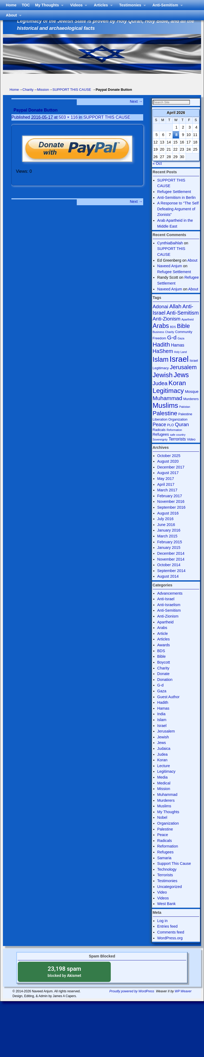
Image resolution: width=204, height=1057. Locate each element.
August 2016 (168, 522)
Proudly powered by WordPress (131, 1000)
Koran (162, 769)
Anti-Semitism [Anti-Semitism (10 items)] (183, 321)
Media (162, 786)
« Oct (157, 172)
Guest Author (168, 706)
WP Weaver (183, 1000)
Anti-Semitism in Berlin (176, 206)
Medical (164, 792)
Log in (162, 929)
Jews (161, 751)
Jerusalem (166, 740)
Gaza (161, 700)
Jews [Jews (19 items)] (181, 383)
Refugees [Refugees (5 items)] (161, 443)
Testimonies (134, 80)
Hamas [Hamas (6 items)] (177, 354)
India (161, 723)
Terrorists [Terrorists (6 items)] (177, 448)
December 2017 (170, 476)
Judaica (164, 757)
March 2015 (167, 545)
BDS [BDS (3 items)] (173, 335)
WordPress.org (170, 947)
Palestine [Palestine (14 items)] (165, 422)
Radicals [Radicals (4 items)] (159, 439)
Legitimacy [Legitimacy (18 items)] (168, 399)
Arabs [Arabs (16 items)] (161, 334)
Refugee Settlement (174, 200)
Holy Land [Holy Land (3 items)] (180, 360)
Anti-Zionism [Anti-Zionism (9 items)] (167, 327)
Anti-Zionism (167, 625)
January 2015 (168, 556)
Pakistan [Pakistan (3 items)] (184, 415)
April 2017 (166, 493)
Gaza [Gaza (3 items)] (181, 347)
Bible (161, 665)
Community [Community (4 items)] (183, 341)
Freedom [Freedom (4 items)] (159, 347)
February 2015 (169, 551)
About (15, 90)
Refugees (165, 861)
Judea (162, 763)
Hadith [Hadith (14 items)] (161, 353)
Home (14, 79)
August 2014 (168, 585)
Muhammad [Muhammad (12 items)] (167, 407)
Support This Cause (174, 872)
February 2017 (169, 505)
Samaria (164, 867)
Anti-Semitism (169, 80)
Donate (163, 682)
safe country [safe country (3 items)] (177, 443)
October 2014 (168, 573)
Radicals (164, 849)
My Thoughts (50, 80)
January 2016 (168, 539)
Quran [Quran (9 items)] (182, 433)
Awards (163, 654)
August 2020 (168, 470)
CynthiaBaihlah (170, 252)
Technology (167, 878)
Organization (168, 832)
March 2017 (167, 499)
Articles (104, 80)
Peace (162, 843)
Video (162, 901)
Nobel (162, 826)
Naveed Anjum (169, 275)
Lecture (163, 774)
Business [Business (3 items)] (158, 340)
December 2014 (170, 562)
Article (162, 642)
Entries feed (167, 935)
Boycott (163, 671)
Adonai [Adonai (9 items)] (160, 315)
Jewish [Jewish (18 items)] (163, 383)
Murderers (166, 809)
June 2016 (166, 533)
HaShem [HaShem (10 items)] (163, 360)
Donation (165, 688)
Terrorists (165, 884)
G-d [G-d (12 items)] (171, 346)
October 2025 (168, 464)
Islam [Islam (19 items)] (161, 368)
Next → (136, 110)
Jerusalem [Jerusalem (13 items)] (183, 376)
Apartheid (165, 631)
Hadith (162, 711)
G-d (160, 694)
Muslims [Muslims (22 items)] (165, 414)
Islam (161, 728)
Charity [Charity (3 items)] (169, 340)
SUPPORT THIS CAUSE (71, 98)
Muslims (164, 815)
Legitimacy (166, 780)
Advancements (169, 602)
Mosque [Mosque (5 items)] (191, 400)
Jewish (163, 746)
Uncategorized (169, 895)
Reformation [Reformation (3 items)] (174, 438)
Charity (27, 98)
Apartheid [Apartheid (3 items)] (187, 328)
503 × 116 (68, 126)
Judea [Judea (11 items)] (160, 392)
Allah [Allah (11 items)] (175, 315)
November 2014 (170, 568)
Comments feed (170, 941)
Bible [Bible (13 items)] (183, 334)
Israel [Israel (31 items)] (179, 367)
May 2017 (165, 487)
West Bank (166, 912)
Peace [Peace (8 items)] (159, 433)
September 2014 (171, 579)
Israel (162, 734)
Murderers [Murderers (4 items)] (191, 408)
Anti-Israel (166, 608)
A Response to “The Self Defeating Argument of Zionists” (178, 217)
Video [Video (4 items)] (191, 448)
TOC (29, 79)
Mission (43, 98)
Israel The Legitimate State (73, 10)
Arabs (162, 636)
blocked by (64, 980)
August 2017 (168, 481)
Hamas (163, 717)
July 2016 (165, 527)
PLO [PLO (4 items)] (170, 434)
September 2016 (171, 516)
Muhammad (167, 803)
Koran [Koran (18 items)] (177, 391)
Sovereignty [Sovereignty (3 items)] (160, 448)
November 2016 (170, 510)
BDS (161, 659)
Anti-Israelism (168, 613)
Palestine (165, 838)
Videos (80, 80)
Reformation (167, 855)
